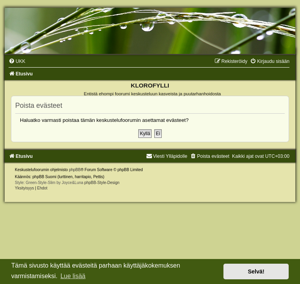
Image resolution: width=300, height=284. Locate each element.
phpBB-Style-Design (102, 182)
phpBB (74, 170)
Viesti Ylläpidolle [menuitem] (167, 156)
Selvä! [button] (256, 271)
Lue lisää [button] (73, 276)
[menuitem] (17, 61)
